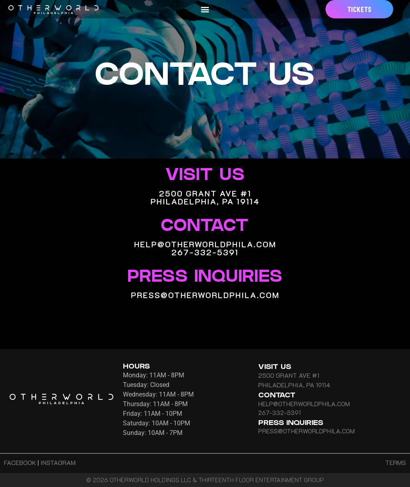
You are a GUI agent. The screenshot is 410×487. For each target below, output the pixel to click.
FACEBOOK (20, 462)
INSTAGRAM (58, 462)
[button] (205, 9)
